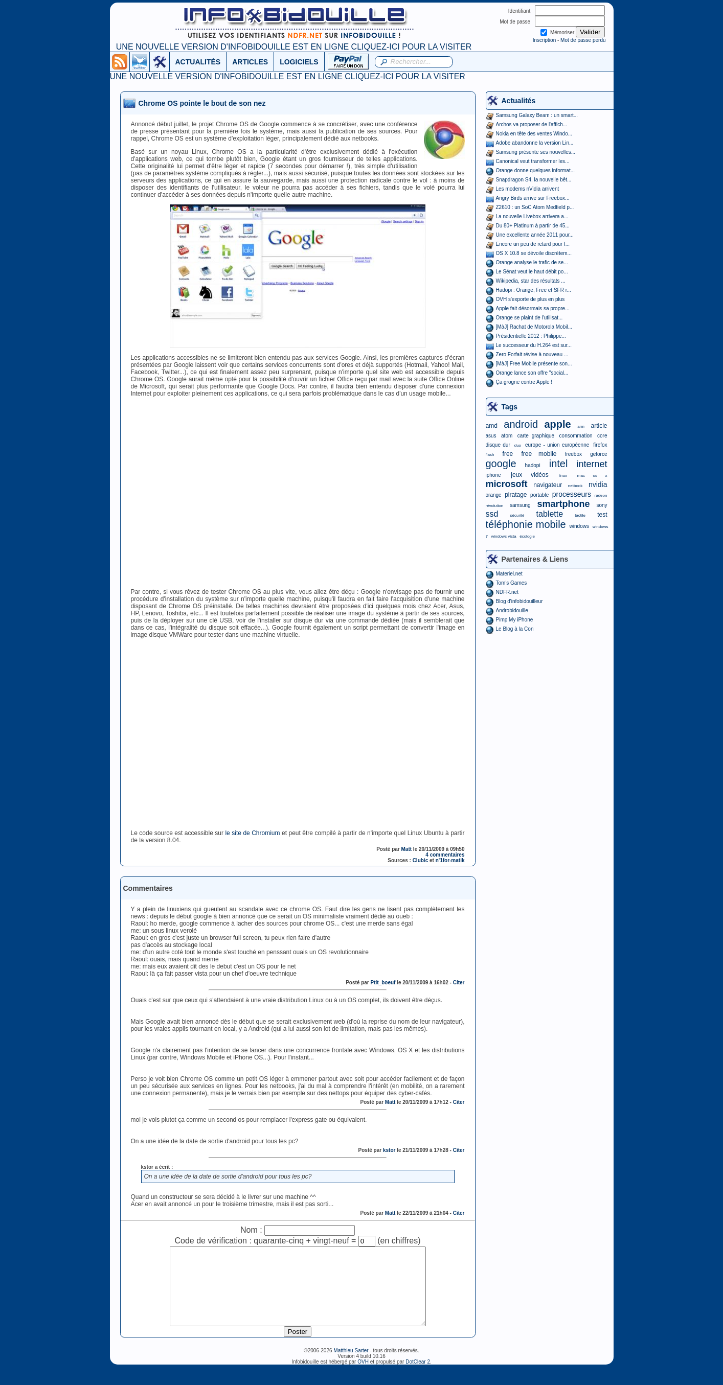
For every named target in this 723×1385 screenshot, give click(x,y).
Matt (406, 849)
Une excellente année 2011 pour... (535, 235)
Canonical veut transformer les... (533, 161)
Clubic (420, 860)
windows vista (503, 536)
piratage (516, 494)
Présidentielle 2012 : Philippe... (531, 336)
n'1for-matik (450, 860)
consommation (576, 435)
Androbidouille (512, 610)
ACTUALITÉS (198, 62)
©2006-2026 (318, 1366)
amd (492, 425)
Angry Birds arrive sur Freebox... (533, 198)
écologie (527, 536)
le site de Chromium (252, 833)
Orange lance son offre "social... (532, 373)
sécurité (517, 515)
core (602, 435)
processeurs (571, 494)
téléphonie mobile (526, 524)
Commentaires (148, 888)
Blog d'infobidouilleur (519, 601)
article (599, 425)
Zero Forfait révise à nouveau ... (532, 354)
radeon (601, 495)
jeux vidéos (529, 474)
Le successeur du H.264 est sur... (534, 345)
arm (580, 426)
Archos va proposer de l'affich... (532, 124)
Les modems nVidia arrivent (527, 189)
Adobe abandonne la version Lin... (535, 143)
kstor (389, 1150)
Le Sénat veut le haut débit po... (532, 271)
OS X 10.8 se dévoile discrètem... (534, 253)
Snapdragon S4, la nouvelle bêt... (534, 179)
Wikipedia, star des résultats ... (531, 281)
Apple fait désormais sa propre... (533, 308)
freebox (573, 454)
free (508, 453)
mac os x (592, 475)
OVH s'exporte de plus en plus (530, 299)
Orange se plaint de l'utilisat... (529, 317)
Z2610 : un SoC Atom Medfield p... (535, 207)
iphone (493, 475)
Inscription (544, 40)
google (501, 463)
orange (494, 495)
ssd (492, 514)
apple (558, 424)
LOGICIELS (299, 62)
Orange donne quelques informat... (535, 170)
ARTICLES (250, 62)
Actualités (519, 101)
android (521, 424)
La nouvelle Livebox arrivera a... (532, 216)
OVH (363, 1377)
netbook (575, 485)
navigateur (547, 485)
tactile (580, 515)
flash (490, 454)
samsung (520, 505)
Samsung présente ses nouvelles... (536, 152)
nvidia (598, 484)
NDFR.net (507, 592)
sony (601, 505)
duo (517, 445)
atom (506, 435)
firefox (600, 445)
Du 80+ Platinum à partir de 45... (533, 225)
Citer (459, 982)
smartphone (563, 504)
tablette (549, 514)
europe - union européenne (557, 445)
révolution (495, 505)
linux (563, 475)
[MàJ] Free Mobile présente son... (534, 363)
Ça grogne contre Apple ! (524, 382)
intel (558, 463)
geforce (598, 454)
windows (579, 526)
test (602, 514)
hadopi (532, 465)
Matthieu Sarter (350, 1366)
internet (591, 464)
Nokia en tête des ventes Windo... (534, 133)
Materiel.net (509, 573)
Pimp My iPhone (514, 619)
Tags (510, 407)
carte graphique (535, 435)
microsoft (507, 484)
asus (491, 435)
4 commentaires (444, 855)
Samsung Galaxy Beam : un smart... (537, 115)
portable (539, 495)
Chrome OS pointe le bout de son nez (202, 103)
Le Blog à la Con (515, 629)
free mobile (538, 453)
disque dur (498, 445)
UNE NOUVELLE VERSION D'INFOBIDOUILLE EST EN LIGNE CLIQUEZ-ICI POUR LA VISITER (293, 46)
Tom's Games (511, 583)
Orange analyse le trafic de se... (532, 262)
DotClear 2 (417, 1377)
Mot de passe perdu (582, 40)
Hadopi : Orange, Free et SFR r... (533, 290)
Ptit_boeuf (383, 982)
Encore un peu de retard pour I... (533, 244)
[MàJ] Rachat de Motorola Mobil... (534, 327)
